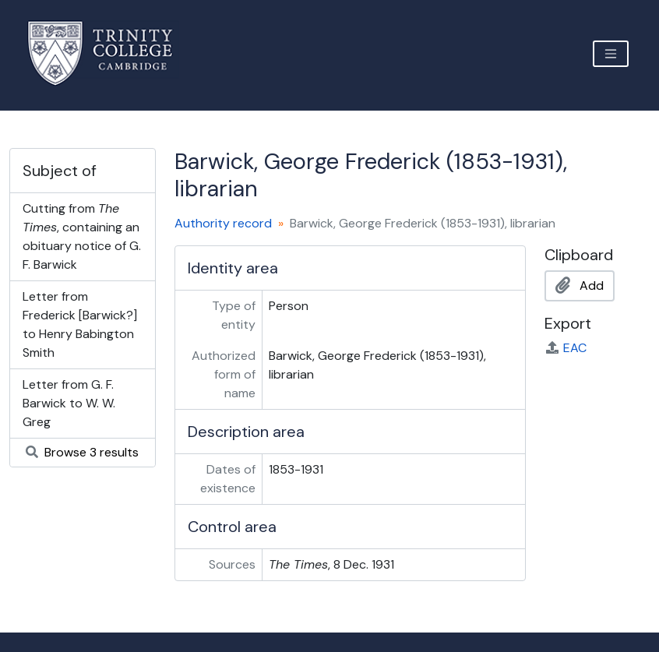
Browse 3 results (82, 452)
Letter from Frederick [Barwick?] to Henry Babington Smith (80, 324)
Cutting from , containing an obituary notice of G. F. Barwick (82, 236)
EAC (565, 348)
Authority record (223, 223)
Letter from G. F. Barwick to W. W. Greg (69, 403)
